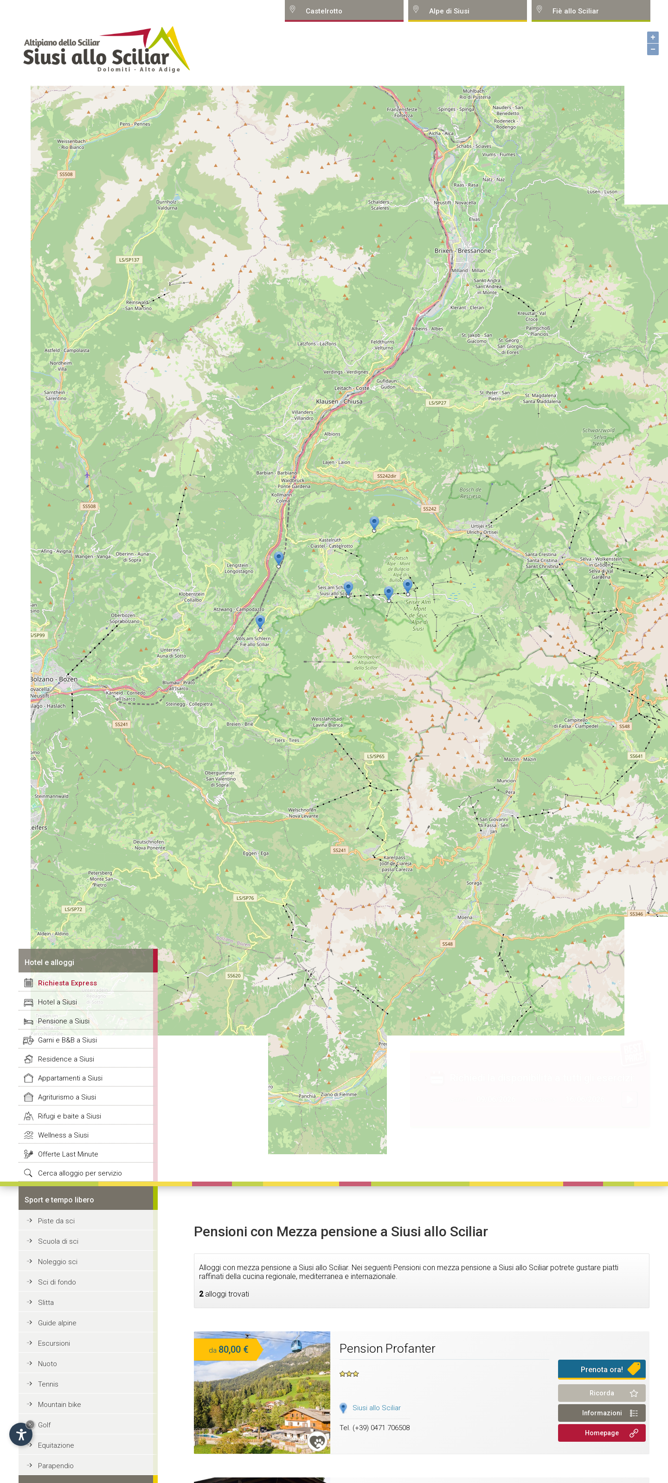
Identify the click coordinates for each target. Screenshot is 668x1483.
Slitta (46, 1302)
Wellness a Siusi (63, 1135)
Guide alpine (57, 1323)
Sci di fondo (57, 1282)
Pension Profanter (388, 1348)
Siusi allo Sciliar (377, 1408)
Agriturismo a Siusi (67, 1097)
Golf (44, 1425)
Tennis (48, 1384)
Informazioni (602, 1413)
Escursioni (54, 1343)
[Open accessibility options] (20, 1434)
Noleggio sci (57, 1262)
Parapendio (56, 1466)
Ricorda (602, 1393)
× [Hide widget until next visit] (30, 1424)
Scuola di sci (58, 1241)
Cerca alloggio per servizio (80, 1173)
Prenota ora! (602, 1369)
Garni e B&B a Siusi (67, 1040)
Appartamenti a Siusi (70, 1078)
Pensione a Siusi (64, 1021)
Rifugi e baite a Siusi (69, 1116)
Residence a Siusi (66, 1059)
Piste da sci (56, 1221)
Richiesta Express (67, 983)
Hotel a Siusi (57, 1002)
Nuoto (47, 1364)
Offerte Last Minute (68, 1154)
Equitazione (56, 1445)
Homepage (602, 1433)
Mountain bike (59, 1404)
